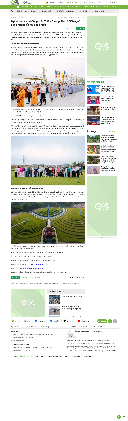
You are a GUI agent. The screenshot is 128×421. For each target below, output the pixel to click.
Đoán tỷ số (72, 3)
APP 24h (16, 321)
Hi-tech (54, 327)
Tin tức (114, 7)
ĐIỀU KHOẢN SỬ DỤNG (72, 356)
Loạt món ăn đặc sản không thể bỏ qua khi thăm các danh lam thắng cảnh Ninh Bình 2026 (109, 138)
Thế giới (33, 327)
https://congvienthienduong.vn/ (32, 268)
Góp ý (43, 356)
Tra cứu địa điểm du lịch (97, 11)
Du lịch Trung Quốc (44, 11)
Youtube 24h (83, 321)
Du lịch (19, 11)
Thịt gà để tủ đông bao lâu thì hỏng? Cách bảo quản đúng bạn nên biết (108, 168)
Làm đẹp (41, 7)
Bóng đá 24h (55, 321)
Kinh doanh (64, 327)
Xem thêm (112, 131)
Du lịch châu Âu (58, 11)
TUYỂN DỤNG (87, 356)
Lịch (82, 3)
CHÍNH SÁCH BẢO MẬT (55, 356)
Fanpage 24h (40, 321)
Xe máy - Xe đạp (60, 7)
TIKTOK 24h (69, 321)
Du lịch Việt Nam (31, 11)
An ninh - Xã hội (44, 327)
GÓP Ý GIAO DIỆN (6, 363)
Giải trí (98, 7)
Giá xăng (61, 2)
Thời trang (25, 7)
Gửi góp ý (27, 277)
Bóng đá (25, 327)
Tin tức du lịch (82, 11)
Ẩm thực (33, 7)
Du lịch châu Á (71, 11)
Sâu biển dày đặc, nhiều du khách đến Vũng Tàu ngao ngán (71, 308)
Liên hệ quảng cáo (19, 356)
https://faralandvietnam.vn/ (39, 264)
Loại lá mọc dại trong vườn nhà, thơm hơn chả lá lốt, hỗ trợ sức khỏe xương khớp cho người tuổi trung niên (108, 159)
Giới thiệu (34, 356)
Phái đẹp (78, 7)
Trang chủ (14, 17)
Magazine (106, 7)
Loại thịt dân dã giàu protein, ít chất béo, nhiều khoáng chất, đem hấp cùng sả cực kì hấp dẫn (108, 148)
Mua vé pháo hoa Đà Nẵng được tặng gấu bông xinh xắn (107, 98)
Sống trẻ (49, 7)
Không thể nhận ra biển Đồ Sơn (71, 296)
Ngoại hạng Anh (89, 7)
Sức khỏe (70, 7)
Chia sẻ (82, 28)
